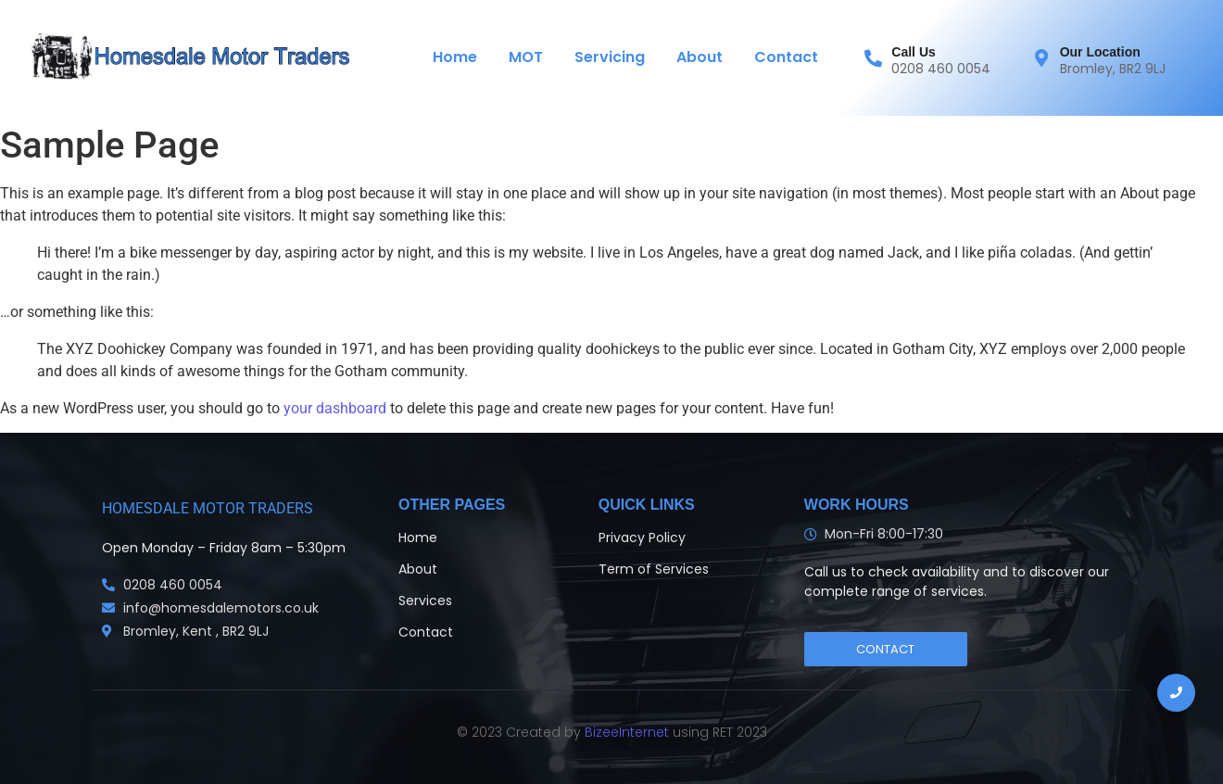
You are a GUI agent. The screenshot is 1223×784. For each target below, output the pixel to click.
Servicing (609, 57)
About (699, 57)
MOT (526, 57)
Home (455, 57)
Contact (786, 57)
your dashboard (335, 408)
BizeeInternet (625, 732)
